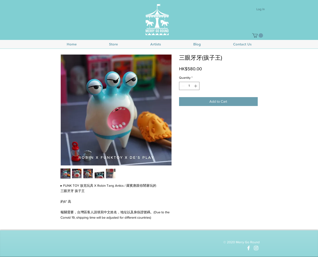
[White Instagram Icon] (256, 248)
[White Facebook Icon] (249, 248)
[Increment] (196, 86)
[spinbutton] (189, 86)
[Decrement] (182, 86)
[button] (257, 35)
